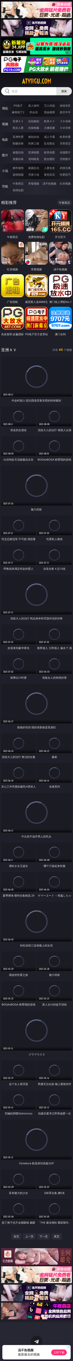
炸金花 (34, 112)
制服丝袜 (18, 143)
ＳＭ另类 (65, 128)
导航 (5, 186)
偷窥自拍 (18, 152)
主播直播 (49, 128)
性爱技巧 (65, 174)
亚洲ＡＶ (18, 121)
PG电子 (18, 105)
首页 (16, 1236)
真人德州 (33, 105)
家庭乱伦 (33, 168)
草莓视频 (33, 183)
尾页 (56, 1236)
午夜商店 (18, 183)
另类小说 (33, 174)
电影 (5, 139)
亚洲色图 (33, 152)
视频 (5, 124)
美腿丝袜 (18, 159)
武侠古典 (65, 168)
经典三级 (33, 143)
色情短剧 (18, 190)
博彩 (5, 108)
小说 (5, 171)
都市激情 (18, 168)
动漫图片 (65, 152)
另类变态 (65, 143)
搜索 (64, 91)
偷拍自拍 (33, 137)
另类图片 (65, 159)
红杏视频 (65, 183)
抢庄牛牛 (65, 112)
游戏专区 (65, 105)
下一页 (44, 1236)
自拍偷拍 (33, 121)
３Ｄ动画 (65, 121)
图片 (5, 155)
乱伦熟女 (49, 143)
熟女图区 (49, 159)
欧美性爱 (65, 137)
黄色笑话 (49, 174)
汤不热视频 (49, 183)
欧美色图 (49, 152)
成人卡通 (49, 137)
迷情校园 (18, 174)
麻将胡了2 (18, 112)
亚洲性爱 (18, 137)
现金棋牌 (49, 112)
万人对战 (49, 105)
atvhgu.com (36, 81)
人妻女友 (49, 168)
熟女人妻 (18, 128)
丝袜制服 (33, 128)
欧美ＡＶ (49, 121)
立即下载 (59, 1352)
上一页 (29, 1236)
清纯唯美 (33, 159)
